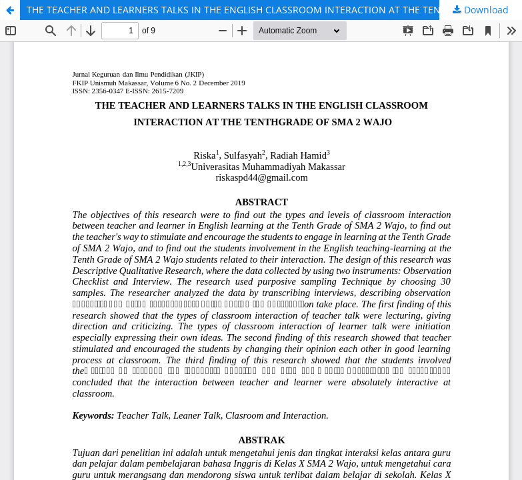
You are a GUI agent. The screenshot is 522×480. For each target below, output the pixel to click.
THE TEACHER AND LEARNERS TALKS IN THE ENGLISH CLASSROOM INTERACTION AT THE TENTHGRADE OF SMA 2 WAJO (274, 9)
